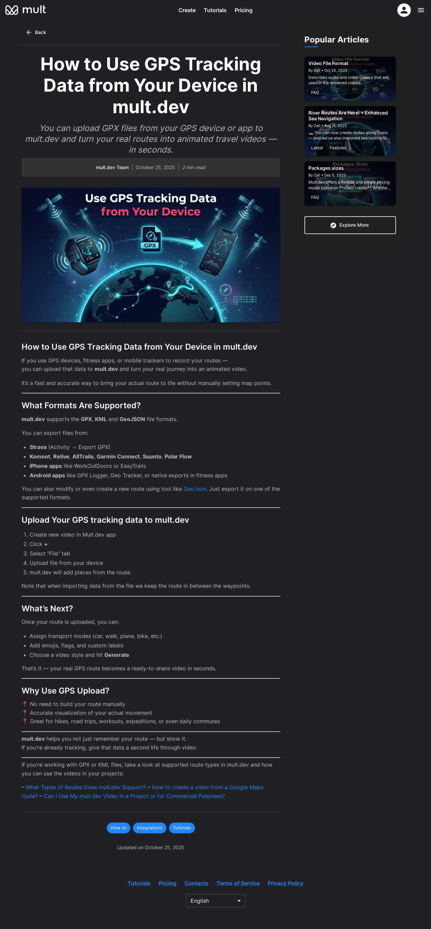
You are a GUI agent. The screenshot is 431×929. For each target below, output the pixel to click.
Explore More (349, 225)
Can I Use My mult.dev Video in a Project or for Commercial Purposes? (134, 796)
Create (187, 10)
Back (36, 32)
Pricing (244, 10)
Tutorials (215, 10)
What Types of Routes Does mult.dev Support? (86, 787)
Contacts (196, 883)
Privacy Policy (285, 883)
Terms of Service (238, 883)
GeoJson (195, 488)
